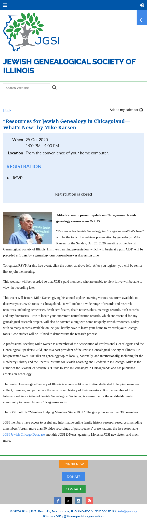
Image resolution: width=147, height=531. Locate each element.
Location (15, 152)
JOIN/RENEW (73, 464)
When (17, 139)
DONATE (73, 476)
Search (54, 87)
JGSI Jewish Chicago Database (24, 434)
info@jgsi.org (127, 511)
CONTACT (73, 489)
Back (7, 110)
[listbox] (127, 109)
